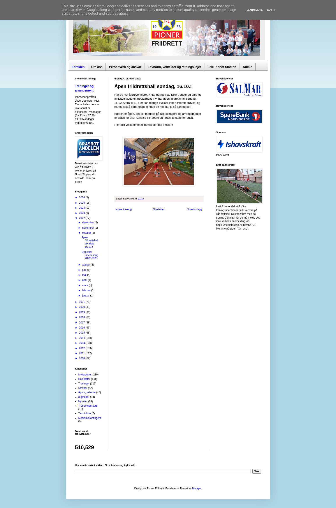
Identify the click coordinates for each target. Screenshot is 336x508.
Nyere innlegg (124, 209)
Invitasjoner (85, 374)
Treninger (84, 383)
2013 (82, 343)
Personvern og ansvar (125, 67)
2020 (82, 307)
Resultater (84, 379)
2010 (82, 358)
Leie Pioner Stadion (222, 67)
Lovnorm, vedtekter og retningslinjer (174, 67)
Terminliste (84, 413)
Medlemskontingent (89, 418)
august (86, 264)
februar (86, 290)
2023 (82, 213)
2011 (82, 353)
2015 (82, 332)
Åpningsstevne (87, 392)
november (88, 227)
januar (86, 295)
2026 (82, 197)
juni (84, 269)
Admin (247, 67)
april (85, 280)
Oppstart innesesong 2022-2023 (89, 255)
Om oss (96, 67)
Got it (271, 9)
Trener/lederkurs (88, 405)
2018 (82, 317)
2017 (82, 322)
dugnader (84, 397)
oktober (86, 232)
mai (84, 274)
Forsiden (78, 67)
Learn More (254, 9)
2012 (82, 348)
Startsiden (159, 209)
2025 (82, 202)
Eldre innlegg (194, 209)
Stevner (82, 388)
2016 (82, 327)
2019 (82, 312)
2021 (82, 301)
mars (85, 285)
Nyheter (83, 401)
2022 (82, 218)
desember (88, 222)
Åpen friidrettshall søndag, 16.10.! (89, 242)
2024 (82, 207)
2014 (82, 337)
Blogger (196, 488)
